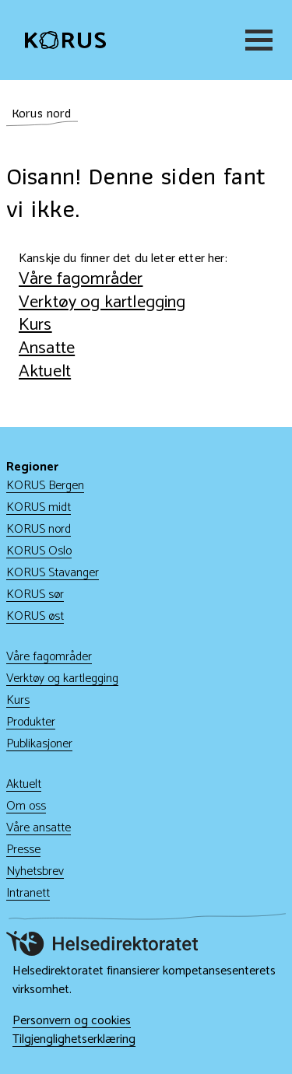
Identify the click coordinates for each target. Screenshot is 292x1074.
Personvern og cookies (71, 1021)
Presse (23, 849)
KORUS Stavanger (52, 572)
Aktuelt (45, 371)
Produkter (30, 722)
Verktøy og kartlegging (102, 302)
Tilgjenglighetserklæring (73, 1039)
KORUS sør (35, 594)
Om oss (26, 806)
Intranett (28, 893)
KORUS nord (38, 529)
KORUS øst (35, 616)
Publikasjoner (39, 743)
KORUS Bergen (45, 485)
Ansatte (47, 348)
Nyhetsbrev (35, 871)
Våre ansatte (38, 827)
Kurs (35, 324)
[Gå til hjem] (65, 40)
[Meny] (256, 40)
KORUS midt (38, 507)
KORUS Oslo (39, 550)
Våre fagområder (80, 278)
